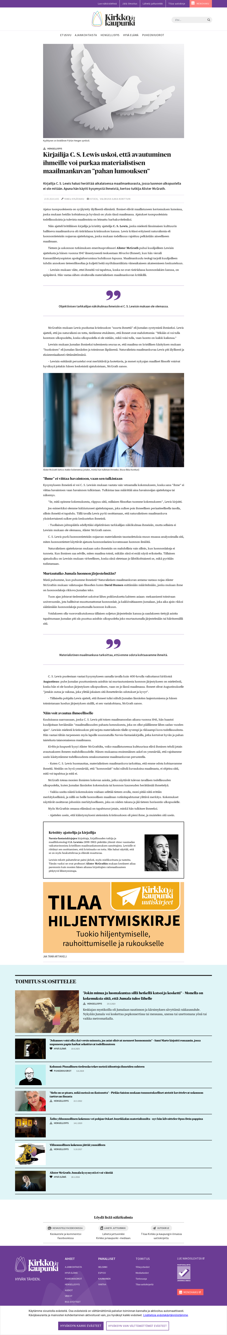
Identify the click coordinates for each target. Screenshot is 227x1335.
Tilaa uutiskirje (176, 3)
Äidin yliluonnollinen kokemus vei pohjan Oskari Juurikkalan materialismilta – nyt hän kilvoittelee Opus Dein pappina (126, 1119)
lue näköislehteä (189, 1258)
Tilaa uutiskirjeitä (144, 1284)
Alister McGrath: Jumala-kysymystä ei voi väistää (81, 1172)
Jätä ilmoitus (129, 3)
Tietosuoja (141, 1278)
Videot (68, 1296)
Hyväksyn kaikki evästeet (80, 1326)
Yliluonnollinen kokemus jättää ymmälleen (77, 1145)
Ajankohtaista (73, 1267)
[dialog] (113, 1320)
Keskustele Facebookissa (68, 1228)
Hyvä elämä (71, 1272)
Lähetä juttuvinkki (153, 3)
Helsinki (102, 1267)
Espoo (102, 1272)
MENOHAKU (203, 3)
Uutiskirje (163, 1228)
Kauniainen (104, 1278)
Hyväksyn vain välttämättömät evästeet (137, 1326)
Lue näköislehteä (107, 3)
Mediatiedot (142, 1272)
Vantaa (102, 1284)
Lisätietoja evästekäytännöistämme (165, 1315)
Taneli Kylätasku (74, 198)
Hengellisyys (72, 1284)
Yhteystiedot (143, 1267)
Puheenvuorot (73, 1278)
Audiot (69, 1290)
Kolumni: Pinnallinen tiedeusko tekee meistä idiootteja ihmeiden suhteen (97, 1066)
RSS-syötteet (73, 1301)
